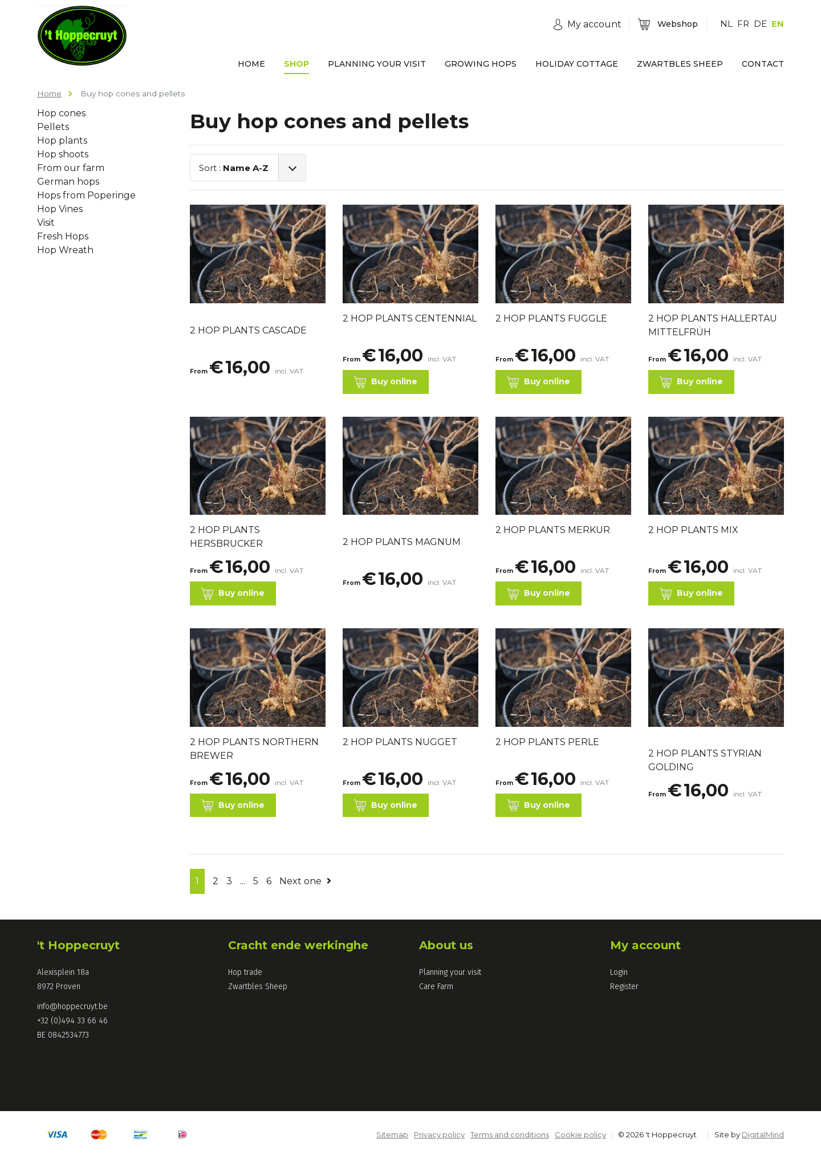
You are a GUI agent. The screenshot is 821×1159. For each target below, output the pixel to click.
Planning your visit (450, 972)
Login (619, 972)
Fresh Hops (62, 236)
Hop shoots (62, 154)
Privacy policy (439, 1134)
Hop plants (62, 140)
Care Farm (436, 986)
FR (743, 23)
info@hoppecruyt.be (72, 1006)
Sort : (234, 167)
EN (777, 23)
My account (645, 945)
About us (446, 945)
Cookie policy (580, 1134)
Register (624, 986)
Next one (305, 881)
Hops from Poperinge (86, 195)
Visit (46, 222)
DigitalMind (763, 1134)
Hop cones (61, 113)
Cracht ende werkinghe (298, 945)
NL (726, 23)
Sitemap (392, 1134)
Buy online (385, 382)
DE (760, 23)
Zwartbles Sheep (257, 986)
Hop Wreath (65, 250)
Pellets (53, 126)
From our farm (70, 167)
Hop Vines (60, 209)
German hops (68, 181)
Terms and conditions (509, 1134)
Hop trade (245, 972)
